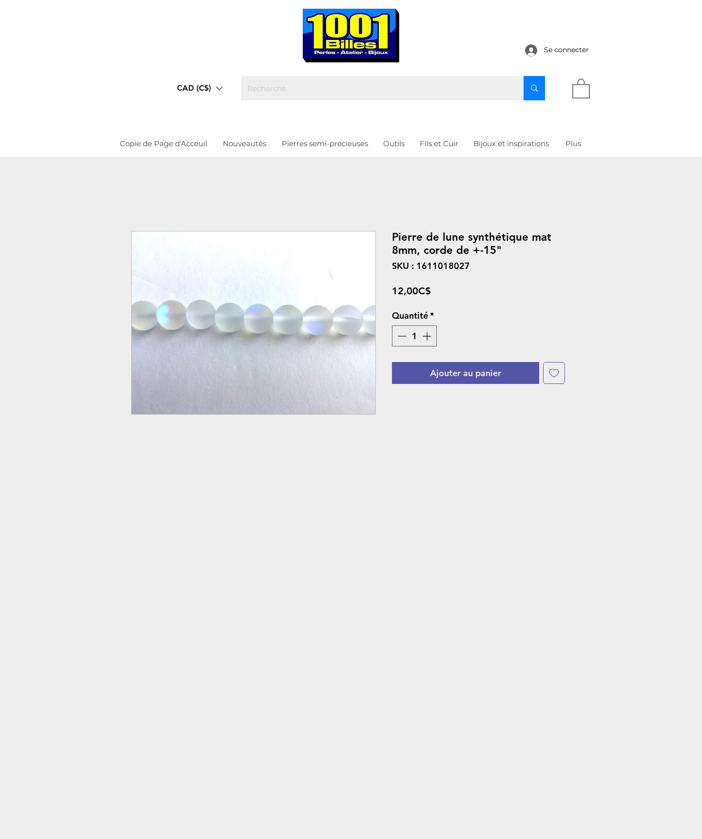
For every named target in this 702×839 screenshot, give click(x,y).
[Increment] (427, 336)
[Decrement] (401, 336)
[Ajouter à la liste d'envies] (554, 373)
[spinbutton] (414, 336)
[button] (200, 88)
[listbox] (200, 88)
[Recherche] (375, 88)
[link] (581, 87)
